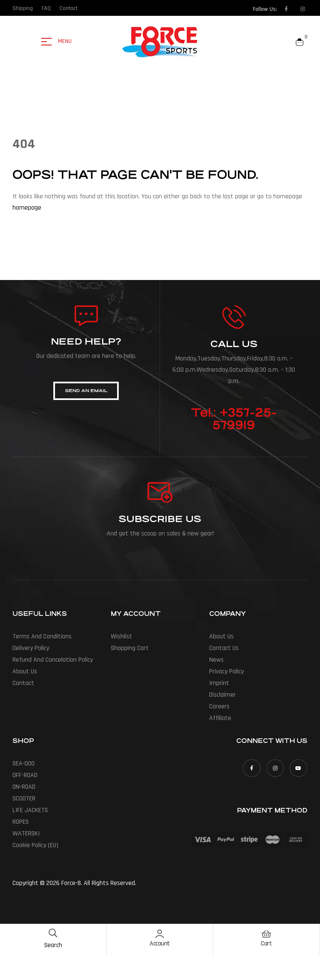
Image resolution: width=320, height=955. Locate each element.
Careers (219, 706)
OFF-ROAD (25, 775)
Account (160, 943)
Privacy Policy (226, 671)
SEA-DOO (23, 763)
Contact (23, 683)
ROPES (20, 822)
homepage (26, 207)
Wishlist (121, 636)
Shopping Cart (130, 648)
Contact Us (224, 648)
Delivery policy (30, 648)
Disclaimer (222, 694)
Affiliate (220, 718)
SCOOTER (23, 798)
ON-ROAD (23, 786)
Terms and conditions (42, 636)
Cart (266, 943)
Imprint (219, 683)
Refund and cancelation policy (52, 659)
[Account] (159, 934)
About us (24, 671)
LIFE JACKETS (30, 810)
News (216, 659)
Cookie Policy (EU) (35, 845)
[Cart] (266, 934)
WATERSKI (26, 833)
